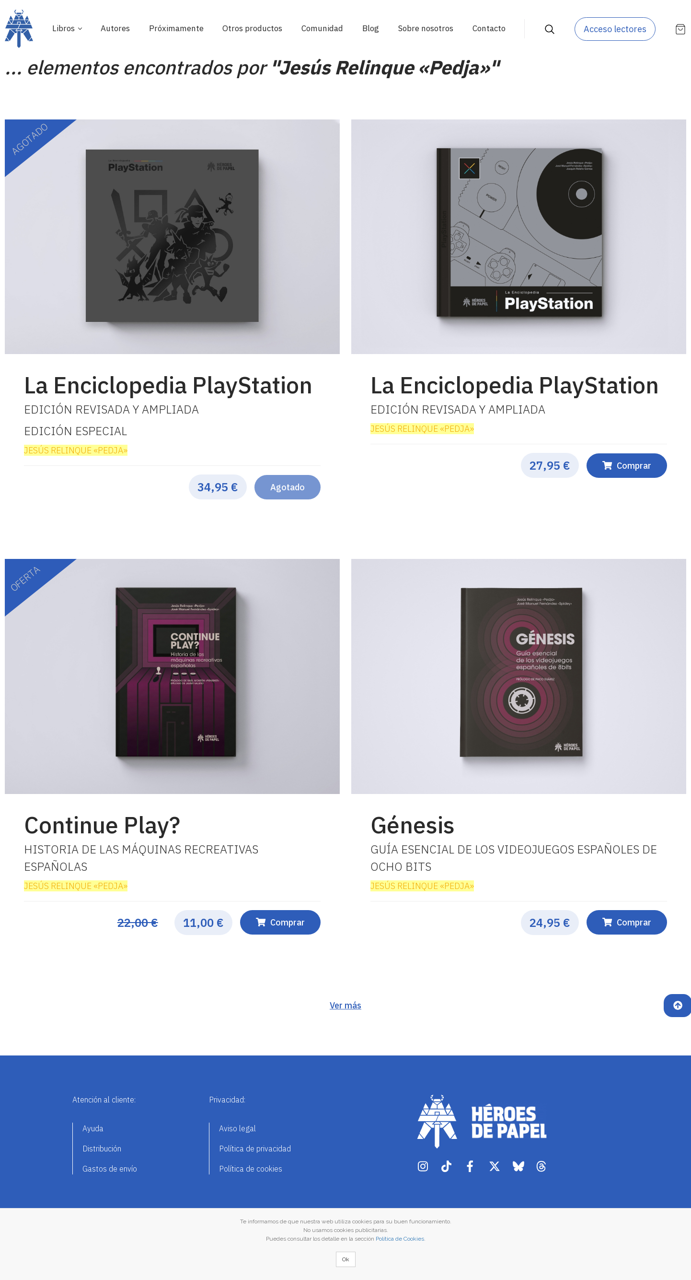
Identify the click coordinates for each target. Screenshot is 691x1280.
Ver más (345, 1005)
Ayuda (93, 1128)
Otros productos (252, 28)
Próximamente (176, 28)
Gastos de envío (109, 1168)
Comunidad (322, 28)
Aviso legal (237, 1128)
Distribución (101, 1148)
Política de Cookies (400, 1238)
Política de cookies (250, 1168)
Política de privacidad (255, 1148)
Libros (64, 28)
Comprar (626, 465)
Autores (115, 28)
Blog (370, 28)
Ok (345, 1259)
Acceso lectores (615, 29)
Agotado (287, 487)
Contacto (489, 28)
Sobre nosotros (425, 28)
